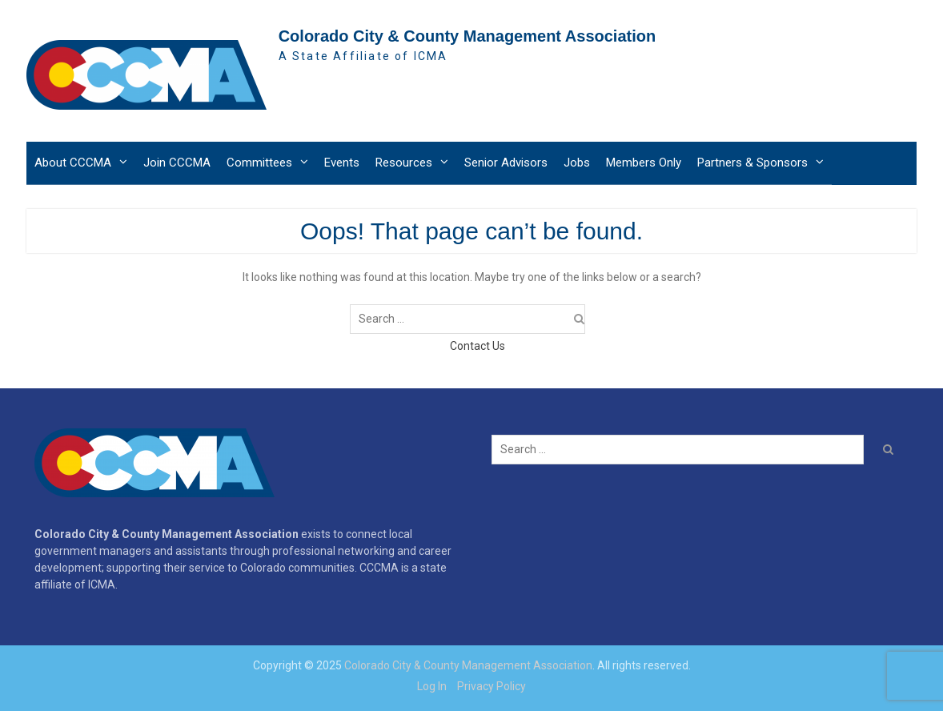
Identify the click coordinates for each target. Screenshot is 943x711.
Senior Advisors (506, 162)
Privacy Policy (491, 686)
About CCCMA (72, 162)
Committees (259, 162)
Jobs (577, 162)
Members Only (643, 162)
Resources (403, 162)
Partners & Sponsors (752, 162)
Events (341, 162)
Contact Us (477, 345)
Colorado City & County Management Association (467, 36)
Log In (432, 686)
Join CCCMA (177, 162)
